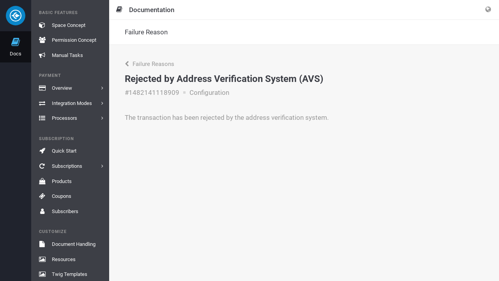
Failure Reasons (149, 64)
